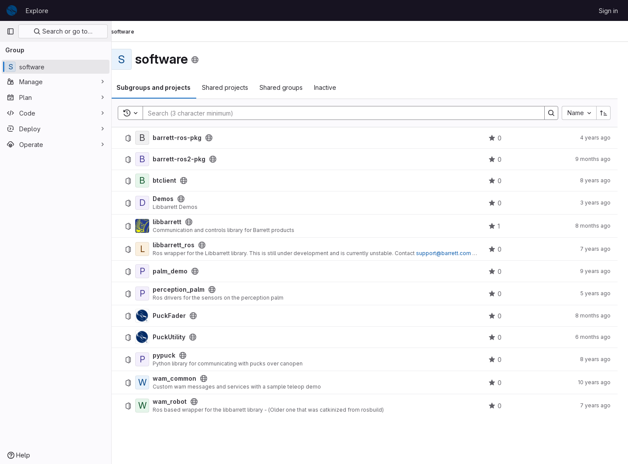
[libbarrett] (153, 226)
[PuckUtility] (153, 337)
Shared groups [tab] (292, 87)
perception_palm (190, 289)
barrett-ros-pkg (188, 137)
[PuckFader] (153, 316)
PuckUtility (180, 337)
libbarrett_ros (185, 245)
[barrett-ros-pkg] (153, 138)
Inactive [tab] (336, 87)
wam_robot (181, 401)
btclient (176, 180)
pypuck (175, 355)
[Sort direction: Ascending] (604, 113)
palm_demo (181, 271)
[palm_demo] (153, 271)
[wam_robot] (153, 406)
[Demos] (153, 203)
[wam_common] (153, 382)
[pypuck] (153, 359)
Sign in (608, 10)
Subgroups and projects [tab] (165, 87)
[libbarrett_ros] (153, 249)
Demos (174, 198)
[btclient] (153, 181)
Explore (37, 10)
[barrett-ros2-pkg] (153, 159)
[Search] (345, 113)
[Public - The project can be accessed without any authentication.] (220, 138)
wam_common (186, 378)
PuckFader (180, 315)
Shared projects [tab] (236, 87)
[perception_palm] (153, 293)
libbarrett (178, 221)
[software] (55, 67)
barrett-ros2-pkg (190, 159)
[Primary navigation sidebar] (10, 31)
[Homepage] (12, 10)
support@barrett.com (454, 253)
